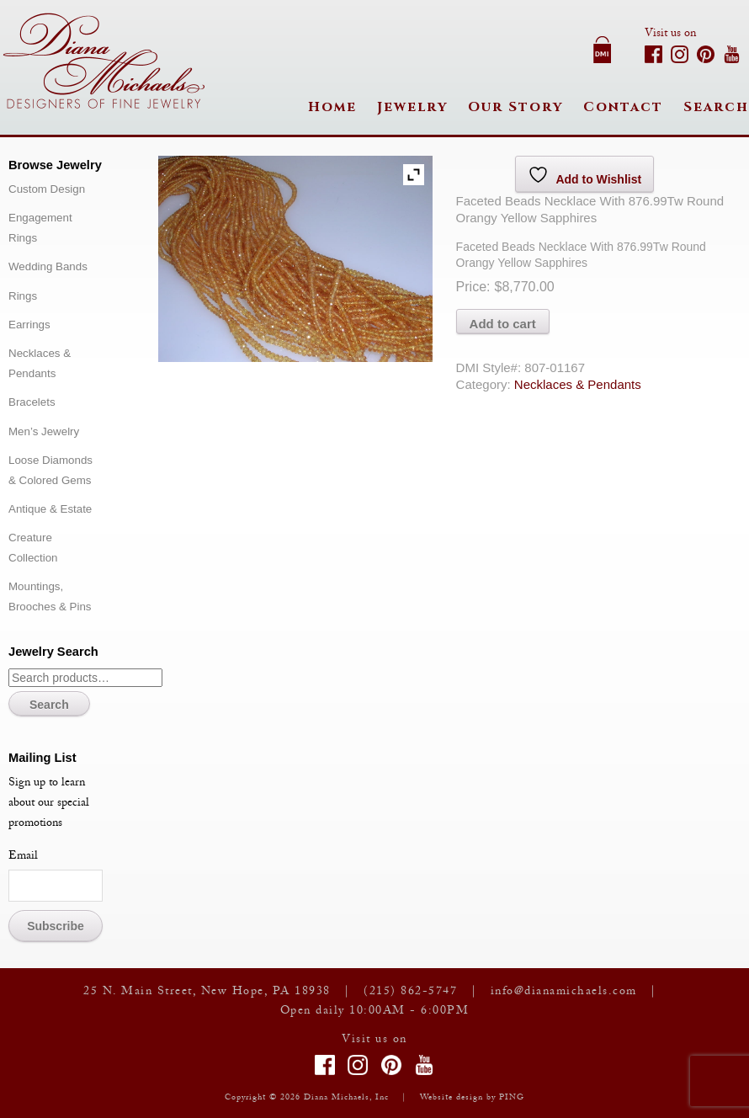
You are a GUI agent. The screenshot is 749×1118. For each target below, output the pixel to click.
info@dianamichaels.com (564, 992)
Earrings (29, 324)
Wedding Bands (48, 266)
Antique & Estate (50, 509)
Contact (623, 107)
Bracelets (32, 402)
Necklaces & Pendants (577, 384)
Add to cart (503, 324)
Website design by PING (472, 1098)
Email (23, 857)
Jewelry (412, 107)
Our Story (515, 107)
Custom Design (46, 189)
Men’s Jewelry (43, 431)
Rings (22, 296)
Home (332, 107)
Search (716, 107)
